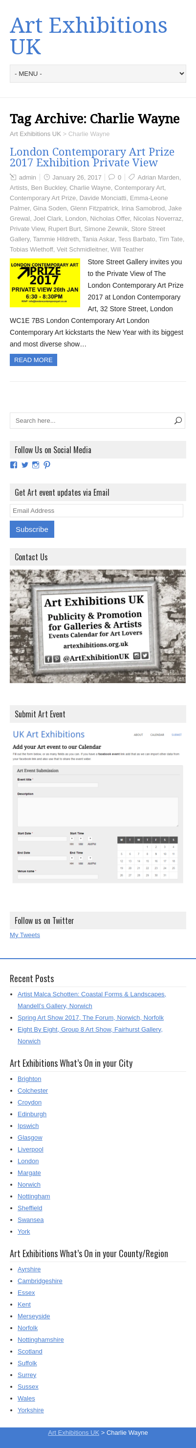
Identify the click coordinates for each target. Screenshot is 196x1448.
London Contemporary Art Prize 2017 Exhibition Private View (92, 157)
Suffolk (27, 1363)
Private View (27, 228)
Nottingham (34, 1196)
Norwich (29, 1184)
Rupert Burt (64, 228)
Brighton (29, 1078)
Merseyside (34, 1316)
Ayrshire (29, 1269)
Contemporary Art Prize (43, 198)
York (24, 1231)
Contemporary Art (139, 187)
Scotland (30, 1351)
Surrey (27, 1375)
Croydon (30, 1102)
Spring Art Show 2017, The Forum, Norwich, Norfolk (91, 1017)
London (76, 218)
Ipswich (28, 1125)
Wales (26, 1398)
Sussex (28, 1386)
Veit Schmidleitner (82, 249)
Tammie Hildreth (56, 239)
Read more (33, 360)
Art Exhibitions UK (89, 36)
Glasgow (30, 1137)
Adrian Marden (158, 177)
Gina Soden (50, 208)
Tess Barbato (136, 239)
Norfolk (28, 1328)
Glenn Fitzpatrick (94, 208)
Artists (18, 187)
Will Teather (127, 249)
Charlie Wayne (90, 187)
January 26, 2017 (76, 177)
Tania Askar (98, 239)
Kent (24, 1304)
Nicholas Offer (110, 218)
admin (27, 177)
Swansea (31, 1219)
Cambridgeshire (40, 1281)
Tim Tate (171, 239)
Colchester (33, 1090)
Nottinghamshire (41, 1339)
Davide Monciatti (102, 198)
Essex (26, 1292)
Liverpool (31, 1149)
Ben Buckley (48, 187)
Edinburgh (32, 1114)
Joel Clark (47, 218)
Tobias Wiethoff (31, 249)
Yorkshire (31, 1410)
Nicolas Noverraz (157, 218)
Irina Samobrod (143, 208)
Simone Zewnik (106, 228)
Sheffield (30, 1208)
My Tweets (25, 935)
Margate (29, 1172)
